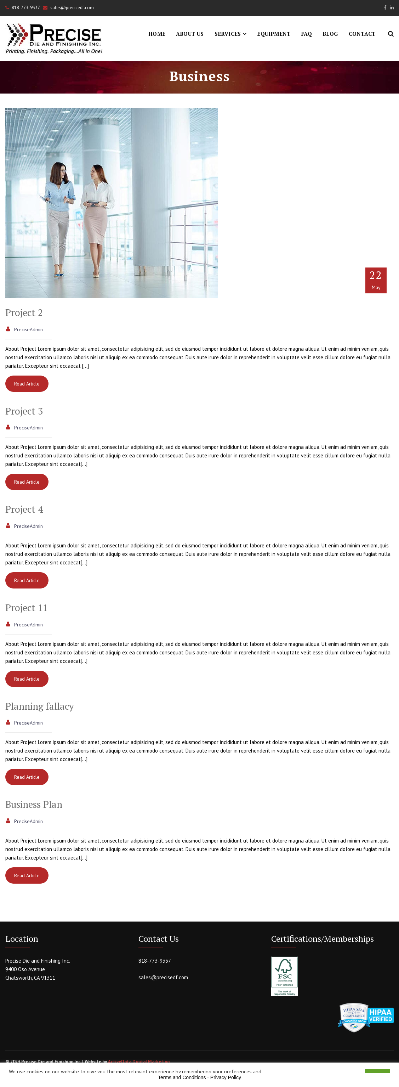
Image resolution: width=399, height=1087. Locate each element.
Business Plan (33, 804)
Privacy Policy (225, 1077)
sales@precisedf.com (163, 977)
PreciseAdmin (28, 329)
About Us (190, 33)
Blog (330, 33)
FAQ (306, 33)
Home (156, 33)
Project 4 (24, 509)
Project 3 (24, 411)
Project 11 (26, 607)
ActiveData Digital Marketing (139, 1062)
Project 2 (24, 312)
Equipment (274, 33)
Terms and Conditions (182, 1077)
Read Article (27, 384)
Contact (362, 33)
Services (228, 33)
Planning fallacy (39, 706)
